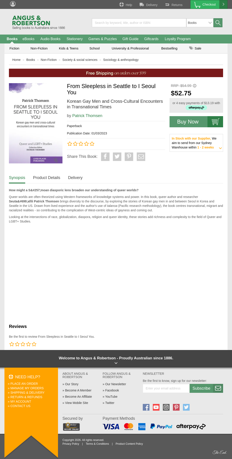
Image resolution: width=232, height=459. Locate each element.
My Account (20, 401)
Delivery (148, 4)
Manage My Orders (27, 388)
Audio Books (50, 39)
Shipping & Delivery (27, 392)
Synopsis (17, 177)
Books (12, 39)
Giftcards (151, 39)
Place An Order (24, 383)
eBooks (28, 39)
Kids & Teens (68, 48)
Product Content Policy (129, 443)
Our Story (72, 384)
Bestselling (169, 48)
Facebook (112, 390)
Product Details (46, 177)
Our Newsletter (115, 384)
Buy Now (200, 121)
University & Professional (130, 48)
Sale (195, 48)
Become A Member (78, 390)
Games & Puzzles (102, 39)
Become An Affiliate (78, 396)
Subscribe (208, 388)
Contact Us (20, 406)
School (94, 48)
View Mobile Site (76, 403)
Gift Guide (130, 39)
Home (16, 60)
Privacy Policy (70, 443)
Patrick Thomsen (87, 115)
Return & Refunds (26, 397)
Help (125, 4)
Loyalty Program (178, 39)
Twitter (109, 403)
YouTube (111, 396)
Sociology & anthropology (121, 60)
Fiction (14, 48)
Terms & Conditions (97, 443)
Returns (173, 4)
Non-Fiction (39, 48)
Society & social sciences (79, 60)
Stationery (74, 39)
